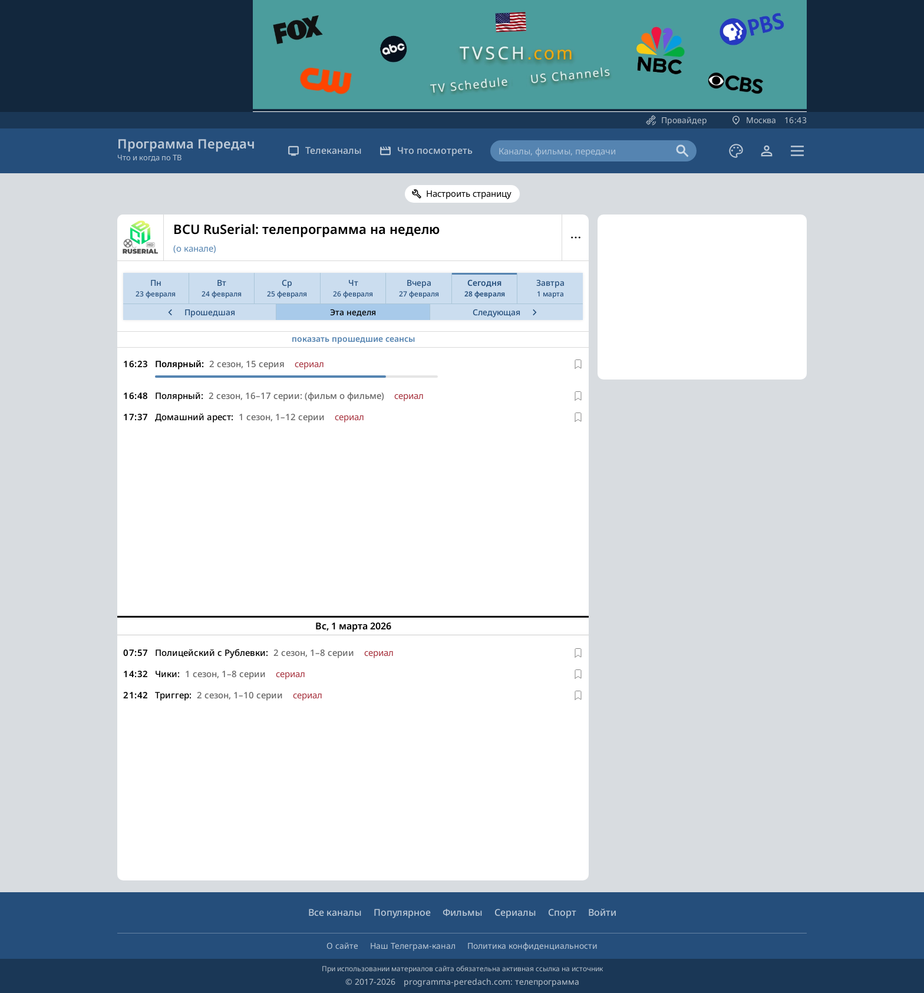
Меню (575, 237)
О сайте (342, 945)
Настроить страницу (469, 193)
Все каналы (335, 912)
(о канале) (194, 248)
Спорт (562, 912)
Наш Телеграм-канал (413, 945)
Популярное (402, 912)
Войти (602, 912)
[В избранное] (578, 364)
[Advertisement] (353, 515)
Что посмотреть (426, 150)
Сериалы (515, 912)
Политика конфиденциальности (532, 945)
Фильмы (463, 912)
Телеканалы (325, 150)
